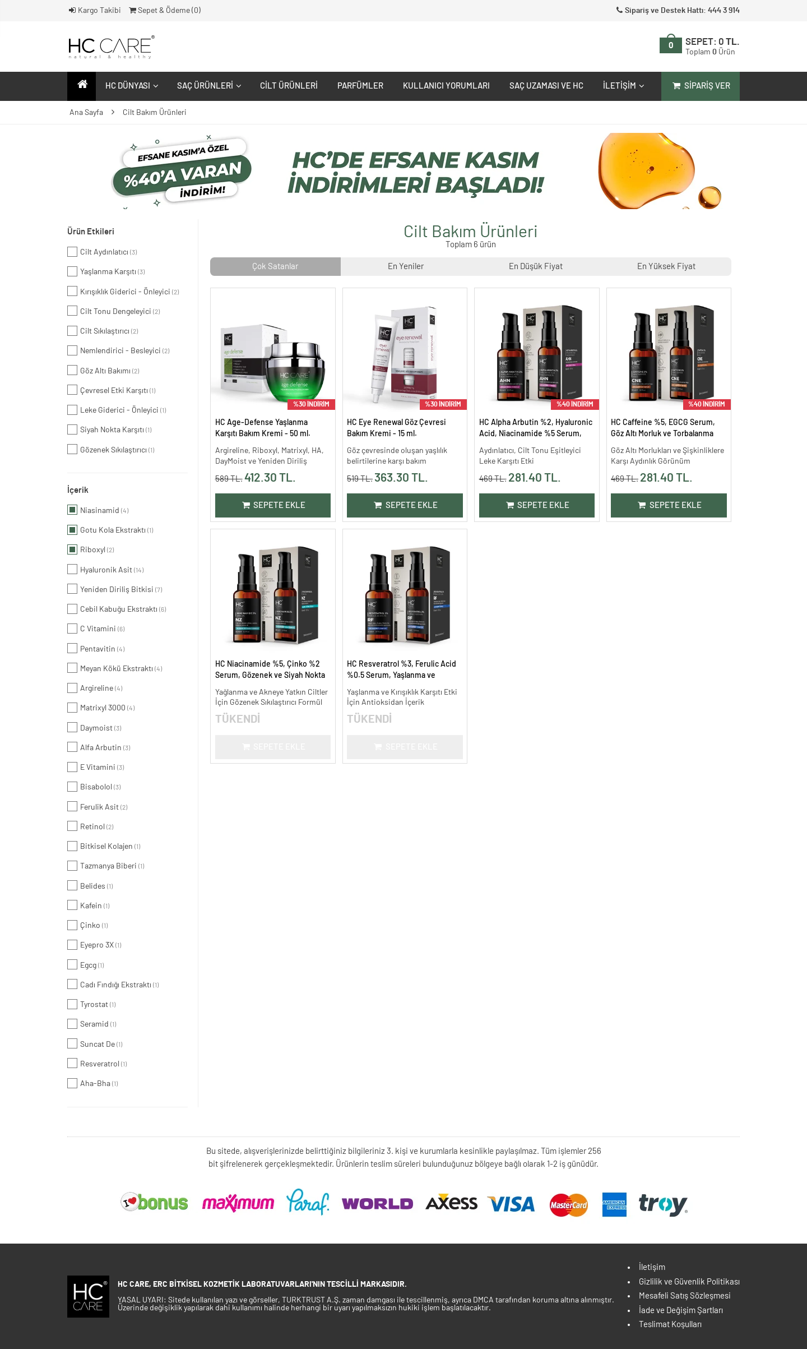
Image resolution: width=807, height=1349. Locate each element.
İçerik (78, 490)
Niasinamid (97, 510)
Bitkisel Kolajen (103, 846)
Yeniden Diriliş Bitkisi (114, 589)
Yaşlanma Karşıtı (106, 271)
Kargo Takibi (94, 11)
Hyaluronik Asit (105, 569)
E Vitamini (95, 767)
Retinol (90, 826)
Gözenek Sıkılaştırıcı (110, 449)
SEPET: (712, 47)
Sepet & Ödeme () (164, 11)
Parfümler (360, 86)
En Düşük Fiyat (536, 266)
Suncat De (94, 1043)
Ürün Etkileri (90, 232)
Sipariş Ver (700, 86)
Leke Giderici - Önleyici (116, 410)
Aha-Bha (92, 1083)
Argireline (94, 688)
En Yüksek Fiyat (666, 266)
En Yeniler (406, 266)
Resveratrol (97, 1063)
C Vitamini (95, 628)
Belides (90, 885)
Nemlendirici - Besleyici (118, 350)
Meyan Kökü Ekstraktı (114, 668)
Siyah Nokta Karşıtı (109, 429)
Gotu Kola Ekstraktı (110, 530)
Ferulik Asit (97, 806)
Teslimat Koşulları (670, 1324)
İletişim (622, 86)
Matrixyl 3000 (100, 708)
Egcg (85, 964)
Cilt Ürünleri (289, 86)
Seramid (91, 1024)
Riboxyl (90, 549)
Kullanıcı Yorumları (446, 86)
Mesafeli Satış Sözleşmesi (685, 1296)
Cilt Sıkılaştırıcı (102, 331)
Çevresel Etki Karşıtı (111, 390)
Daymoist (94, 727)
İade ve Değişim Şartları (681, 1310)
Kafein (88, 905)
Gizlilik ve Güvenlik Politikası (689, 1282)
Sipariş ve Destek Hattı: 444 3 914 (677, 11)
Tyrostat (91, 1004)
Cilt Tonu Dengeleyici (113, 311)
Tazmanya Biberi (105, 866)
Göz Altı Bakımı (103, 370)
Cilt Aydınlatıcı (102, 252)
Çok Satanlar (275, 266)
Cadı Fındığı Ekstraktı (113, 984)
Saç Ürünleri (208, 86)
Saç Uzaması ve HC (546, 86)
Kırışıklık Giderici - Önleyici (123, 291)
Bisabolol (93, 787)
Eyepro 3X (94, 945)
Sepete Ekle (272, 505)
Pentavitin (95, 648)
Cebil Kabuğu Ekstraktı (116, 609)
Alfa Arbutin (98, 747)
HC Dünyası (130, 86)
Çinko (87, 925)
